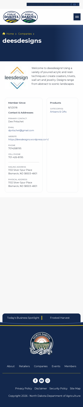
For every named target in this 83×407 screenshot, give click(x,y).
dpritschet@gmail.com (21, 130)
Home (10, 33)
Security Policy (58, 388)
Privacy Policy (23, 388)
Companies (25, 33)
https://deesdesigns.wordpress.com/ (28, 139)
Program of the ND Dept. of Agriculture (48, 4)
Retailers (24, 366)
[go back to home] (41, 346)
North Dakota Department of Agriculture (55, 395)
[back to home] (20, 17)
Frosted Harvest (60, 317)
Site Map (75, 388)
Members (70, 366)
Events (56, 366)
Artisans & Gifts (58, 111)
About (11, 366)
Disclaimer (40, 388)
